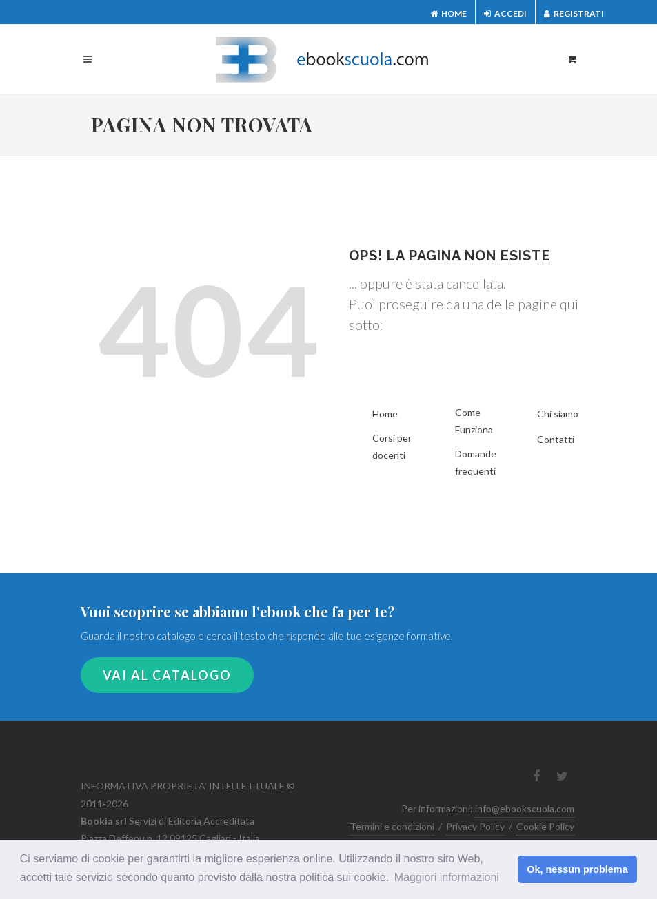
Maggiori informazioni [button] (446, 877)
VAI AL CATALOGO (167, 675)
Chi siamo (557, 414)
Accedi (505, 13)
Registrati (574, 13)
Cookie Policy (545, 826)
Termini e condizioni (392, 826)
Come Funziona (474, 420)
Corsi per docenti (392, 446)
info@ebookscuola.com (524, 808)
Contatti (555, 439)
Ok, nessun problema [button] (577, 869)
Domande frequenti (475, 462)
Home (448, 13)
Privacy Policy (475, 826)
